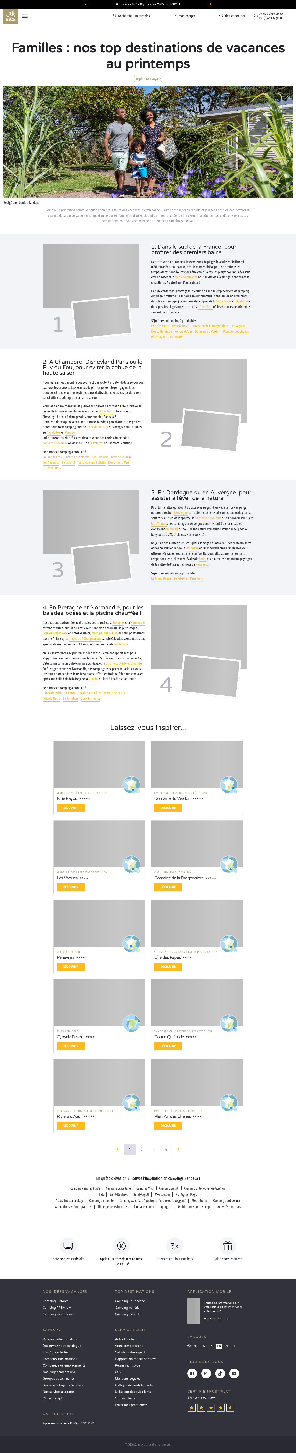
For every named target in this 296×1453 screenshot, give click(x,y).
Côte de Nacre (51, 699)
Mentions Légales (127, 1379)
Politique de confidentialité (134, 1385)
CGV (118, 1372)
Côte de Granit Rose (55, 633)
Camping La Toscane (130, 1301)
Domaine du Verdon (207, 331)
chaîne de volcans (210, 518)
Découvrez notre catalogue (62, 1346)
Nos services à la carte (58, 1392)
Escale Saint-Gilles (89, 693)
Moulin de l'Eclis (114, 693)
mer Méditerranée (186, 277)
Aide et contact (125, 1339)
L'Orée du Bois (52, 468)
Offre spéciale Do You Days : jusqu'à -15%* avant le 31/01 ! (148, 4)
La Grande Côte (52, 457)
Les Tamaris (175, 337)
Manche (93, 679)
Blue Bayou (158, 337)
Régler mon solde (127, 1365)
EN (203, 1346)
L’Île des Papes (160, 326)
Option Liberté (125, 1398)
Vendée (70, 432)
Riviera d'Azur (183, 331)
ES (211, 1346)
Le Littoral (68, 463)
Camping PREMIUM (57, 1308)
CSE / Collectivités (55, 1352)
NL (195, 1346)
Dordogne (192, 548)
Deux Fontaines (90, 699)
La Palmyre (96, 443)
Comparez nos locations (60, 1359)
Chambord (106, 411)
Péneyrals (196, 578)
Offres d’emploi (53, 1398)
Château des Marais (77, 457)
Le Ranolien (70, 699)
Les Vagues (238, 326)
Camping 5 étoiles (55, 1301)
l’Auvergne (181, 513)
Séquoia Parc (100, 457)
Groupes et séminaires (59, 1379)
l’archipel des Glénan (104, 633)
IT (234, 1346)
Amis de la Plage (121, 457)
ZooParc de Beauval (55, 443)
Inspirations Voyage (148, 79)
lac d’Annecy (159, 524)
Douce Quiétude (161, 331)
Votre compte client (129, 1346)
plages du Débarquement (85, 639)
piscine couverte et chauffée (124, 663)
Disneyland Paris (97, 427)
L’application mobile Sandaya (136, 1359)
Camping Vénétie (127, 1308)
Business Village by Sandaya (63, 1385)
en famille (172, 529)
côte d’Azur (205, 307)
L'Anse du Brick (52, 693)
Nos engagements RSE (59, 1372)
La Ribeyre (180, 578)
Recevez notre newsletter (60, 1339)
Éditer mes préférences (131, 1405)
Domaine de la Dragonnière (210, 326)
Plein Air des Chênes (236, 331)
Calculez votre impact (130, 1352)
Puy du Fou (54, 432)
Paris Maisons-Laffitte (92, 463)
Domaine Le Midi (119, 463)
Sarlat (202, 559)
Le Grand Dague (161, 578)
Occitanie (242, 301)
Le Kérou (70, 693)
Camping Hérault (127, 1314)
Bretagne (118, 623)
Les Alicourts (51, 463)
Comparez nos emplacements (64, 1365)
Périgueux (202, 564)
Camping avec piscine (58, 1314)
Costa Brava (223, 301)
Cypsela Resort (181, 326)
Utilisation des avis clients (133, 1392)
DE (227, 1346)
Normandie (138, 623)
